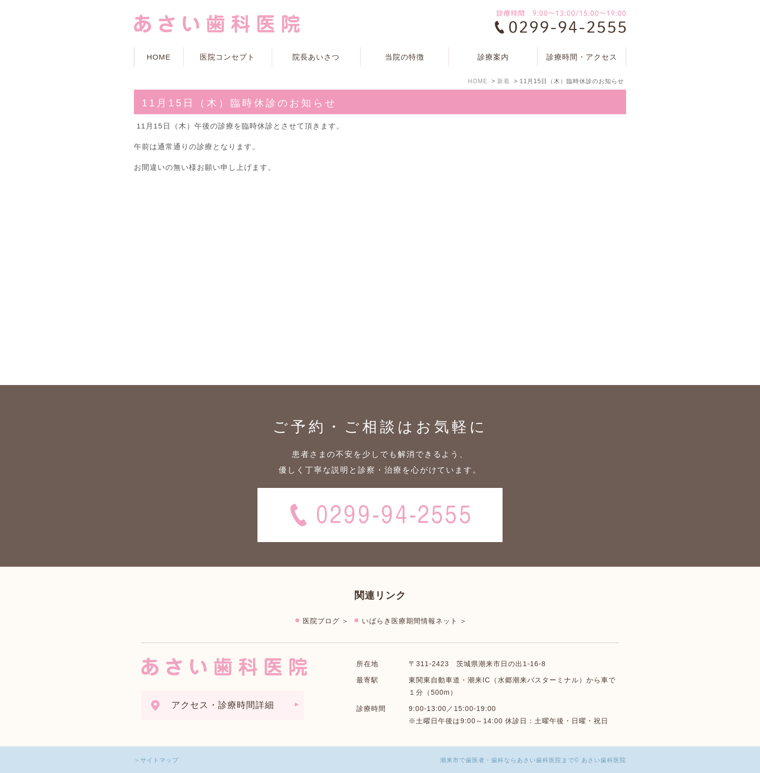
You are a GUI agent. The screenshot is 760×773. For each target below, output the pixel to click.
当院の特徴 (404, 57)
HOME (159, 57)
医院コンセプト (227, 57)
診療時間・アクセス (581, 57)
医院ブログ (321, 621)
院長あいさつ (316, 57)
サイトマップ (159, 760)
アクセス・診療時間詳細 (222, 705)
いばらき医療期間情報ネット (410, 621)
